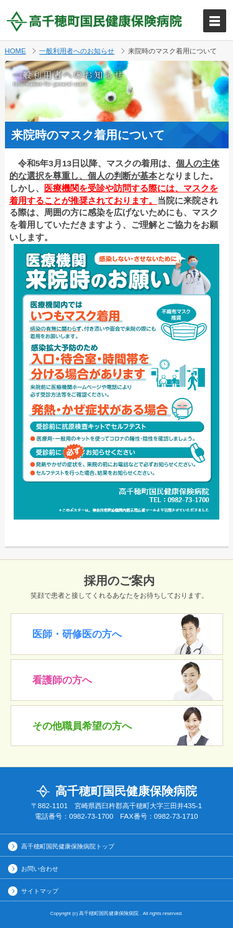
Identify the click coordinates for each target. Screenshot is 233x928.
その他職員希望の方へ (82, 726)
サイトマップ (39, 891)
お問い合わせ (39, 868)
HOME (15, 51)
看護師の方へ (62, 680)
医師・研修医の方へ (77, 634)
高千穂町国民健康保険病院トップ (67, 846)
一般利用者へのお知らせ (76, 51)
